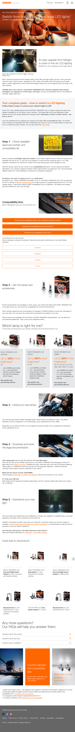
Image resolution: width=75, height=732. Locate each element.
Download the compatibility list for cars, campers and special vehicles (37, 220)
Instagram (37, 254)
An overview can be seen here (23, 694)
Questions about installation (35, 643)
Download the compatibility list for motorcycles (37, 226)
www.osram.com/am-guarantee (31, 698)
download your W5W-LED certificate (25, 475)
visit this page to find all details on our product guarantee (28, 524)
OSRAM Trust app (19, 464)
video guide (45, 125)
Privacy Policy (23, 718)
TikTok (37, 266)
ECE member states (25, 182)
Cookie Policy (33, 718)
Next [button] (73, 559)
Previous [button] (1, 559)
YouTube (37, 260)
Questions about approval (35, 638)
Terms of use (12, 718)
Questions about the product (35, 634)
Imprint (4, 718)
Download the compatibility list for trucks (37, 232)
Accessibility (60, 718)
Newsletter (50, 718)
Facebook (37, 247)
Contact (42, 718)
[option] (37, 27)
